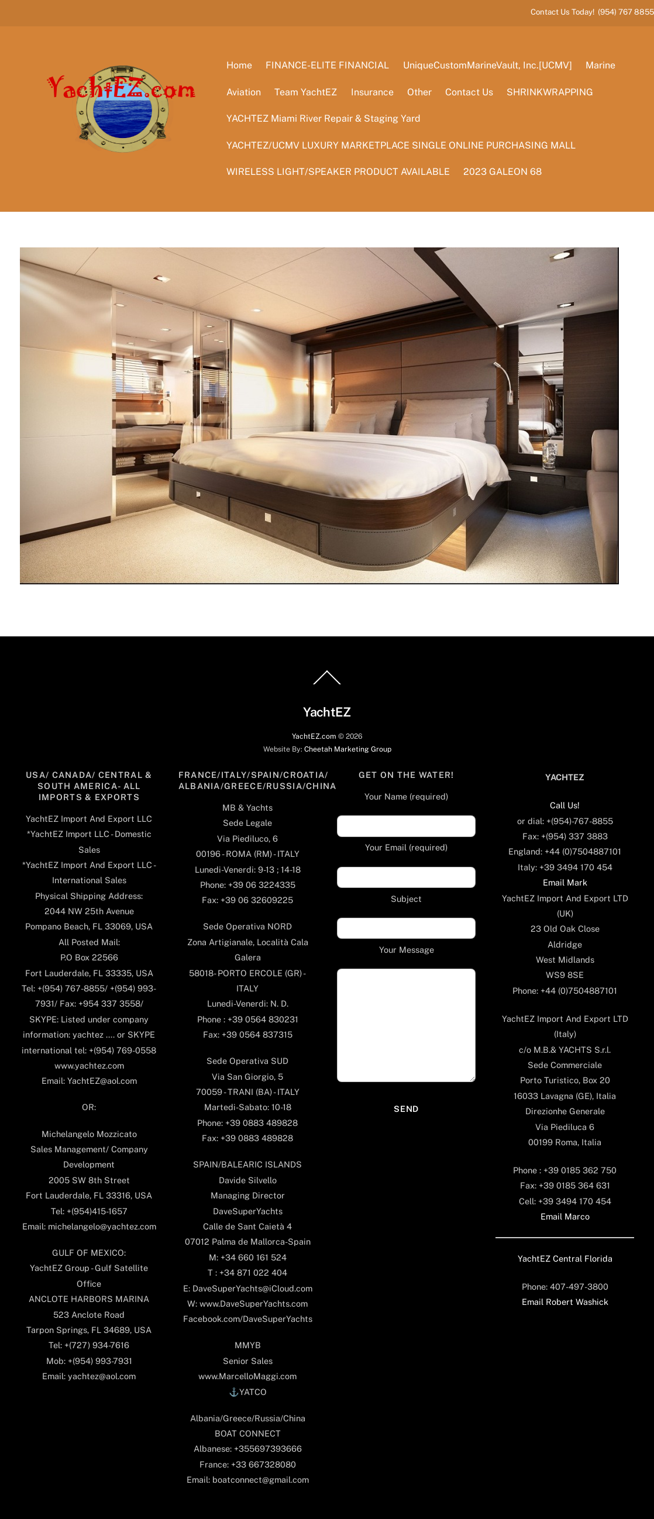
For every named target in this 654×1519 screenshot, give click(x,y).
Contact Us (469, 92)
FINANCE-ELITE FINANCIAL (327, 65)
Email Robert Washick (565, 1302)
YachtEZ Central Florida (565, 1258)
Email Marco (565, 1216)
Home (239, 65)
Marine (600, 65)
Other (419, 92)
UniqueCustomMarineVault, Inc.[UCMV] (487, 65)
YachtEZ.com (314, 736)
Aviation (243, 92)
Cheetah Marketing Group (347, 749)
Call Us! (565, 805)
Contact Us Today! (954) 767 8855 (592, 11)
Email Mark (565, 882)
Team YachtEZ (305, 92)
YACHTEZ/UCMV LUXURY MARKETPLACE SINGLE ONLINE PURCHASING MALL (401, 145)
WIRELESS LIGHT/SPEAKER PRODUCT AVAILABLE (338, 171)
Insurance (372, 92)
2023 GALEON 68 (502, 171)
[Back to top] (327, 684)
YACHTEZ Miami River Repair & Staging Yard (323, 118)
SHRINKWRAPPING (550, 92)
